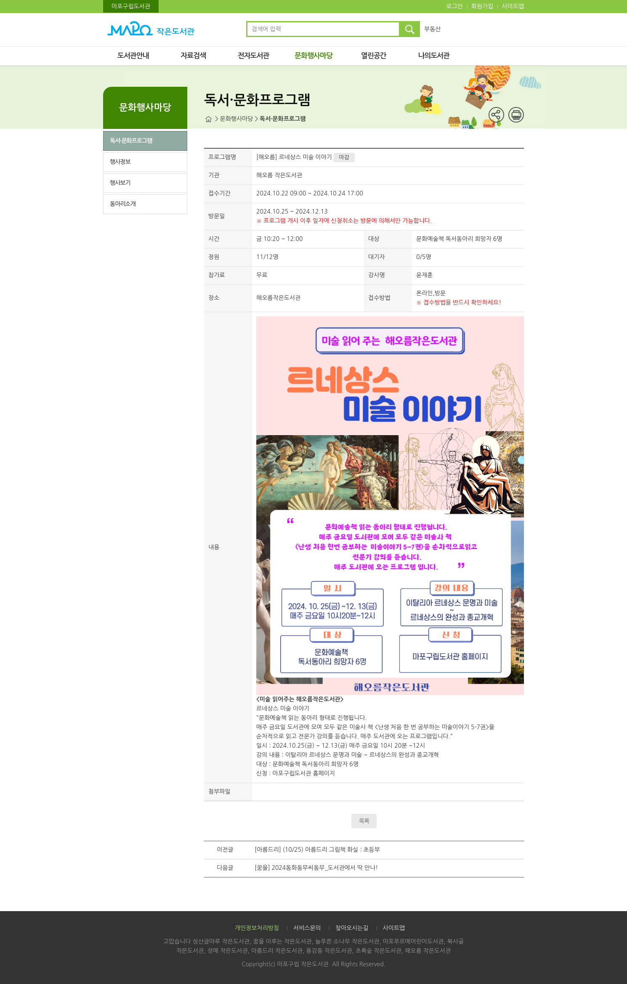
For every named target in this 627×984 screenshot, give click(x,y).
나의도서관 (433, 55)
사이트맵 (513, 6)
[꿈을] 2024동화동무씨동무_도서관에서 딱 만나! (316, 868)
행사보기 (120, 183)
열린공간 (373, 55)
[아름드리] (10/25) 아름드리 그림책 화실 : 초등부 (317, 850)
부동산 (432, 29)
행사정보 (120, 162)
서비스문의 (307, 928)
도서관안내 (133, 55)
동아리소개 (122, 204)
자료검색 (193, 55)
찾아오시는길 (352, 928)
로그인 (454, 6)
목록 (364, 821)
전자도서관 (253, 55)
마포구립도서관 (131, 6)
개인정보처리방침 (257, 928)
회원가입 (482, 6)
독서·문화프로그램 (131, 141)
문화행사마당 (313, 55)
